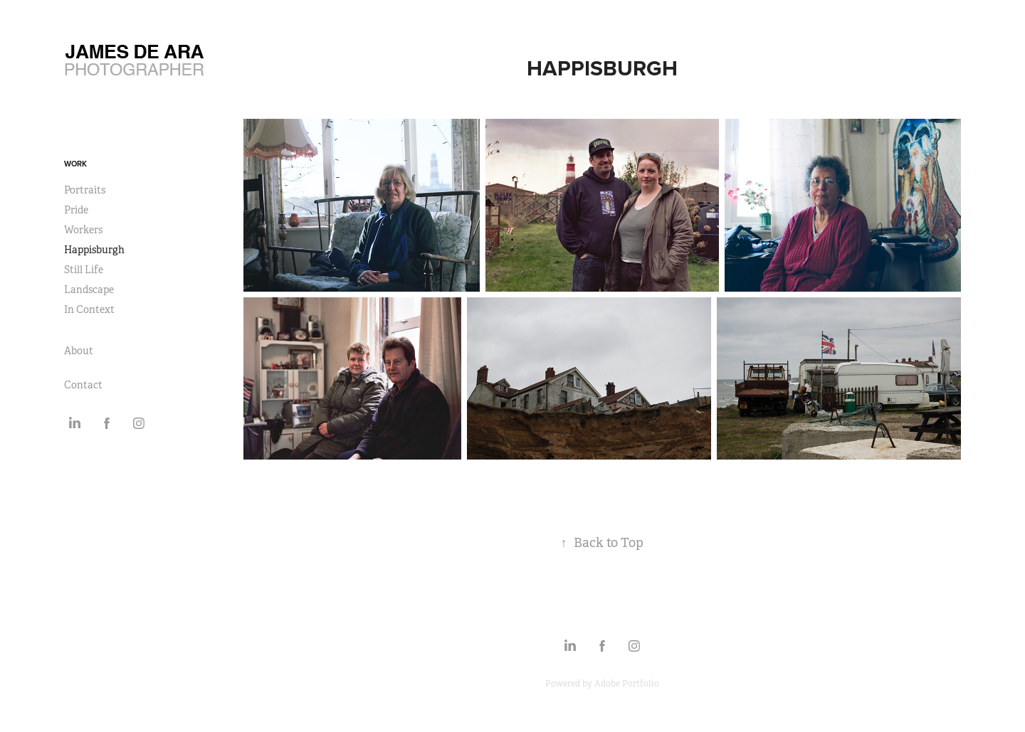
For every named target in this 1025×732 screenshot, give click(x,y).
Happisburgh (94, 249)
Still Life (83, 269)
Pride (76, 209)
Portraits (84, 190)
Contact (83, 384)
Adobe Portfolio (626, 683)
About (78, 350)
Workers (83, 229)
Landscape (89, 289)
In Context (89, 309)
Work (75, 163)
